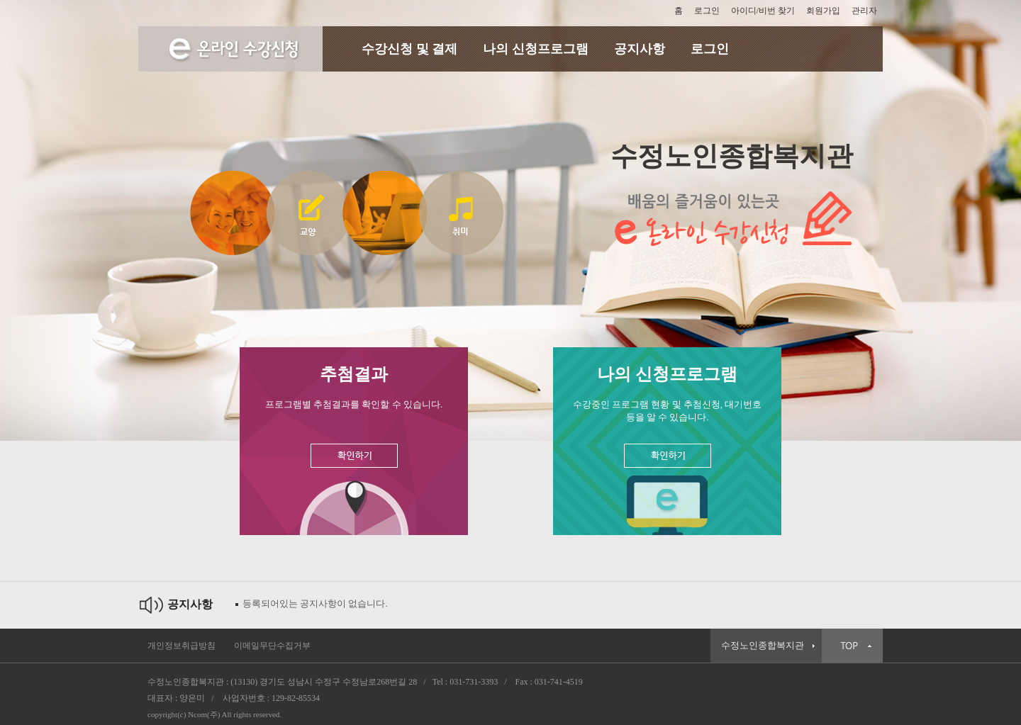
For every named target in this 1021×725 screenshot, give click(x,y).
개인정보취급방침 (181, 646)
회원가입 (823, 11)
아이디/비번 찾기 (763, 11)
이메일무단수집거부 (272, 646)
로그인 (707, 11)
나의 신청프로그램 (535, 49)
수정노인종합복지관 (762, 646)
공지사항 (639, 49)
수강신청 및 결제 (409, 49)
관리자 (864, 11)
